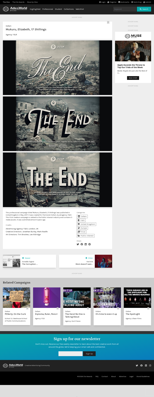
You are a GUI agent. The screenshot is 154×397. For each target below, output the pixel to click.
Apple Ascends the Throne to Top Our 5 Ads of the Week (131, 66)
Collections (69, 9)
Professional (47, 9)
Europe (82, 228)
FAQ (96, 376)
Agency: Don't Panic (73, 321)
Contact (105, 376)
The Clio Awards (18, 2)
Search (144, 9)
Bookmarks (124, 2)
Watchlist (80, 9)
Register (112, 2)
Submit (147, 2)
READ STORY (133, 78)
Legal (131, 376)
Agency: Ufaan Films (133, 319)
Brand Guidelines (143, 376)
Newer (26, 258)
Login (102, 2)
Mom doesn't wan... (84, 264)
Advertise (122, 376)
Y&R (15, 34)
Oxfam (8, 26)
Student (58, 9)
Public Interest (85, 236)
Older (89, 258)
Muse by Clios (32, 2)
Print (81, 232)
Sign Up (89, 354)
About (113, 376)
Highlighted (35, 9)
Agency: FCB (40, 319)
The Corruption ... (30, 264)
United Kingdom (86, 224)
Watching (136, 2)
